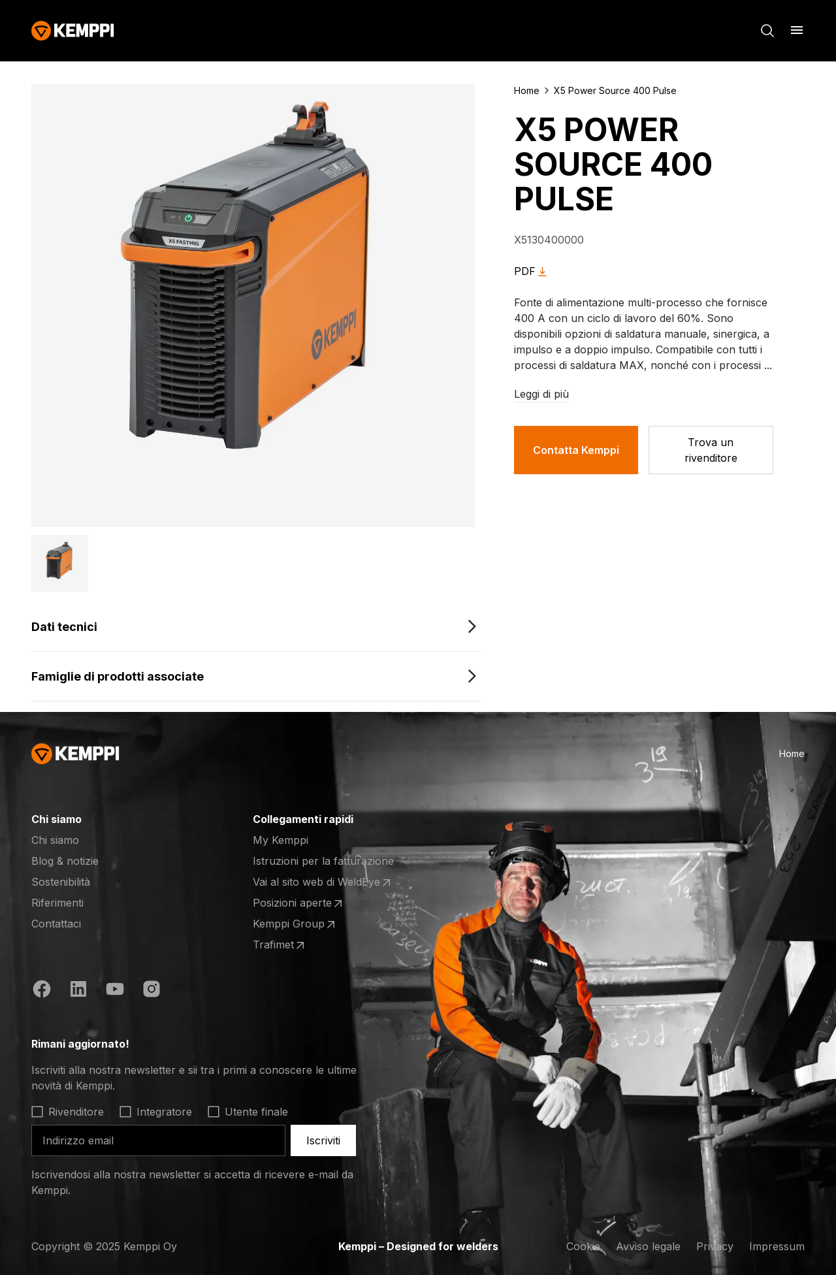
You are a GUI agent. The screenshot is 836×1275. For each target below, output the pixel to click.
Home (526, 90)
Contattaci (56, 923)
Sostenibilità (60, 881)
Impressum (777, 1246)
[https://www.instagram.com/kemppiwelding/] (151, 988)
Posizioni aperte (299, 903)
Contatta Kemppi (576, 450)
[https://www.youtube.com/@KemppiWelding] (114, 988)
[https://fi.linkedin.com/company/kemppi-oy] (78, 988)
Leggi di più (541, 393)
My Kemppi (280, 840)
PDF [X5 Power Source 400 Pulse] (532, 271)
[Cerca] (767, 31)
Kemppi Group (295, 924)
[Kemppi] (72, 30)
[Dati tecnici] (255, 627)
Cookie (583, 1246)
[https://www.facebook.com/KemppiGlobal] (41, 988)
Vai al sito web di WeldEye (323, 882)
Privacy (714, 1246)
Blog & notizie (65, 860)
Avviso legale (648, 1246)
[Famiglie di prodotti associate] (255, 677)
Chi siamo (55, 840)
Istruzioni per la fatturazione (323, 860)
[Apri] (797, 30)
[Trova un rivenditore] (711, 450)
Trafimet (280, 945)
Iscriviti (323, 1140)
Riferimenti (57, 902)
